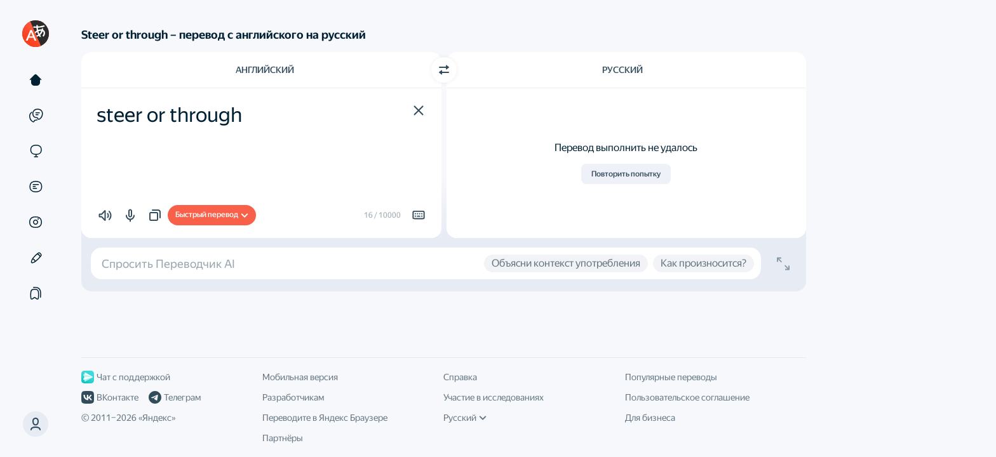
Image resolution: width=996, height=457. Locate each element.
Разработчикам (293, 397)
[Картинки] (35, 222)
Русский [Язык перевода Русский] (622, 70)
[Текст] (35, 80)
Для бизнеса (650, 418)
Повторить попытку (626, 173)
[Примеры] (35, 115)
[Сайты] (35, 151)
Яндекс (157, 418)
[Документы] (35, 186)
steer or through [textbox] (169, 115)
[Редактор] (35, 257)
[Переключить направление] (444, 70)
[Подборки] (35, 293)
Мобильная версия (300, 377)
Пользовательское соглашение (687, 397)
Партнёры (282, 438)
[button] (418, 110)
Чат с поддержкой (125, 377)
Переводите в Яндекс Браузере (324, 418)
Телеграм (175, 397)
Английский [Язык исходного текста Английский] (265, 70)
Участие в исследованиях (493, 397)
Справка (460, 377)
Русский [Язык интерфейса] (465, 418)
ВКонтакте (109, 397)
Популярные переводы (671, 377)
